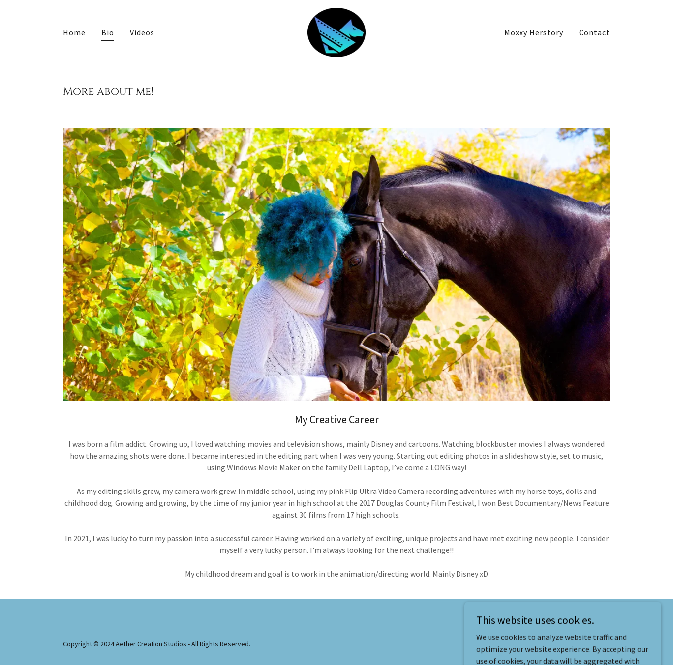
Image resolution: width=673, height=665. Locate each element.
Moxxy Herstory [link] (533, 32)
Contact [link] (594, 32)
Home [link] (74, 32)
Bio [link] (107, 32)
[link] (336, 31)
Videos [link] (142, 32)
